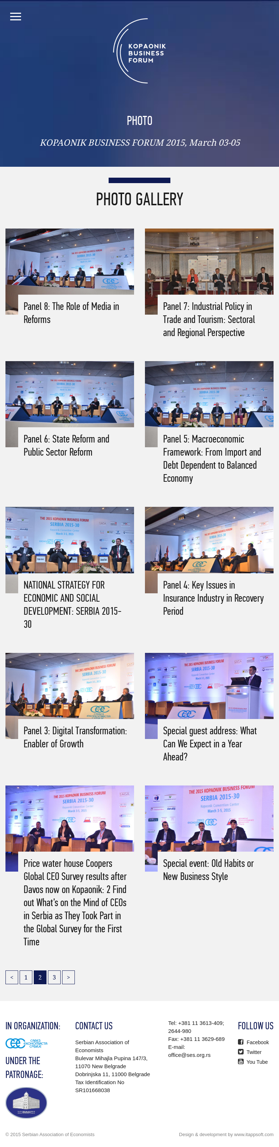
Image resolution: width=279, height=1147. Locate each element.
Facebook (253, 1042)
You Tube (253, 1062)
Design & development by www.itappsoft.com (226, 1134)
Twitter (250, 1052)
